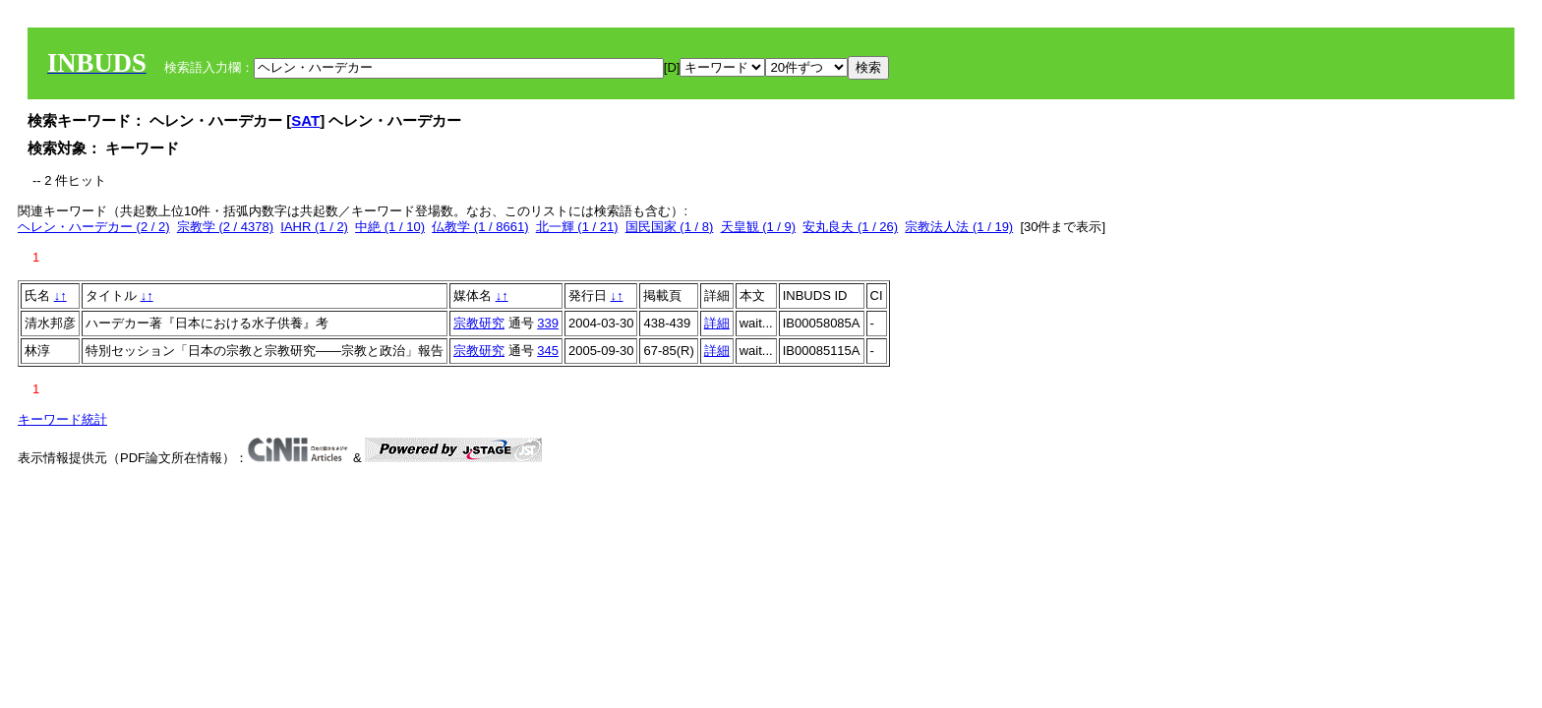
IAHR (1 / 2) (314, 226)
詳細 (717, 323)
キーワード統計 (62, 419)
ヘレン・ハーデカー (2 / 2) (94, 226)
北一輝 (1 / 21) (577, 226)
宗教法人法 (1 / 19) (959, 226)
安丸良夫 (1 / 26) (850, 226)
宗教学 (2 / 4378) (225, 226)
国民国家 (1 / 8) (669, 226)
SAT (305, 120)
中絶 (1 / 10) (390, 226)
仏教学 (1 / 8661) (480, 226)
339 (548, 323)
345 (548, 350)
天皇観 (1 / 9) (759, 226)
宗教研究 (478, 323)
